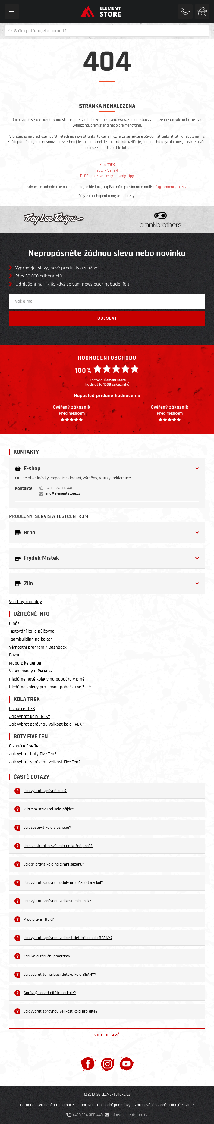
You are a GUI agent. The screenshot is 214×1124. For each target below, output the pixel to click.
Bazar (14, 655)
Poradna (27, 1105)
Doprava (85, 1105)
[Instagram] (108, 1063)
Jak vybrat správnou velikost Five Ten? (44, 762)
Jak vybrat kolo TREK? (29, 716)
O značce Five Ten (25, 746)
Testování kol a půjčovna (32, 631)
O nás (14, 623)
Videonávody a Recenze (30, 671)
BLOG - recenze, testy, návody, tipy (107, 176)
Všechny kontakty (25, 602)
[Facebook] (88, 1063)
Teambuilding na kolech (31, 639)
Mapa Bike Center (25, 663)
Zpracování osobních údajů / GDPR (164, 1105)
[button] (107, 468)
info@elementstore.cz (169, 187)
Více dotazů (107, 1035)
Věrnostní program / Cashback (38, 647)
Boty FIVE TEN (107, 170)
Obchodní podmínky (113, 1105)
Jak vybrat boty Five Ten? (32, 754)
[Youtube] (127, 1063)
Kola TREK (107, 164)
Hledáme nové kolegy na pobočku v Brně (46, 679)
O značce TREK (22, 709)
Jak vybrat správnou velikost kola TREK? (46, 724)
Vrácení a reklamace (56, 1105)
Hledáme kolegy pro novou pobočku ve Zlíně (50, 687)
